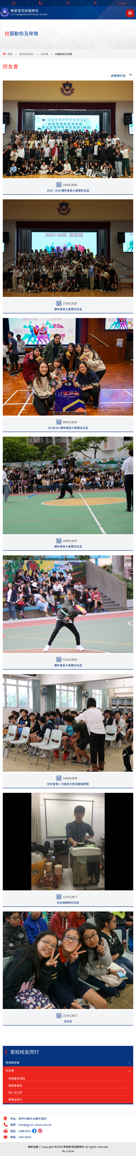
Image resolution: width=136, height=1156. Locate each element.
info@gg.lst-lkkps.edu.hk (35, 1125)
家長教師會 (12, 1062)
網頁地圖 (33, 1147)
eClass (122, 3)
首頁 (9, 54)
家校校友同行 (26, 54)
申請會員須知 (16, 1078)
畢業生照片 (15, 1099)
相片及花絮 (15, 1092)
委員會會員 (15, 1085)
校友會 (44, 54)
